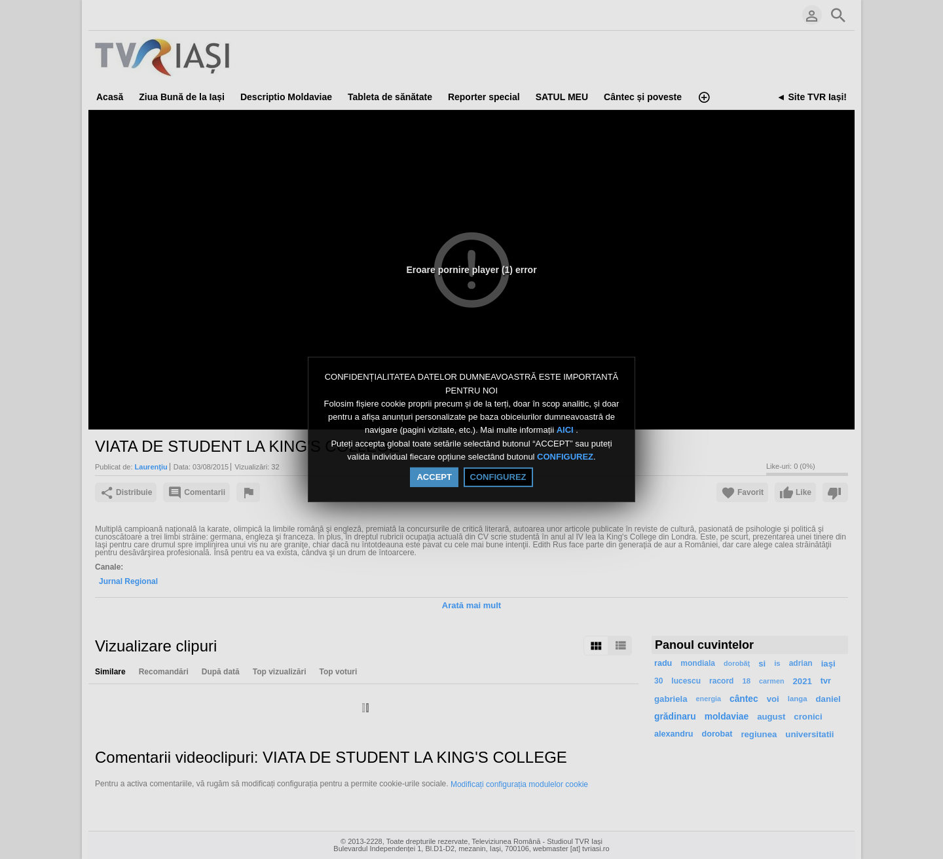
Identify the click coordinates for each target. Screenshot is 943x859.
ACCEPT (433, 477)
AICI (566, 430)
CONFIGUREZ (565, 457)
